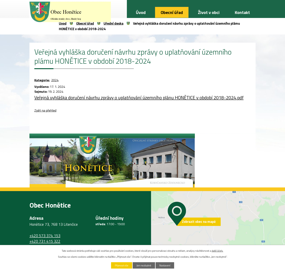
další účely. (217, 251)
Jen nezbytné (144, 265)
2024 (55, 80)
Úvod (141, 12)
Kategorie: (42, 80)
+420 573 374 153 (44, 235)
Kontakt (242, 12)
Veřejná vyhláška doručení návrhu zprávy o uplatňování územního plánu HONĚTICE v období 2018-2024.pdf (139, 97)
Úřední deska (113, 23)
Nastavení (164, 265)
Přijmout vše (121, 265)
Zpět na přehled (45, 110)
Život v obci (209, 12)
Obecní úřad (172, 12)
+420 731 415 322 (44, 241)
